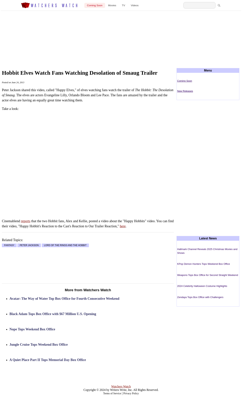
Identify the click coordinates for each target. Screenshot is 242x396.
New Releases (185, 91)
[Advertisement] (121, 36)
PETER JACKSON (29, 245)
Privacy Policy (131, 393)
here (123, 226)
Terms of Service (112, 393)
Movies (112, 5)
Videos (135, 5)
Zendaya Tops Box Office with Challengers (200, 297)
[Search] (219, 5)
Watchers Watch (121, 386)
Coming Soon (94, 5)
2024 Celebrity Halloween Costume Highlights (202, 286)
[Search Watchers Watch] (199, 5)
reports (25, 221)
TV (123, 5)
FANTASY (9, 245)
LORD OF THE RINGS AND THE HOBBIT (65, 245)
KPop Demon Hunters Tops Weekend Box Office (203, 263)
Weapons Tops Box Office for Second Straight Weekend (207, 275)
